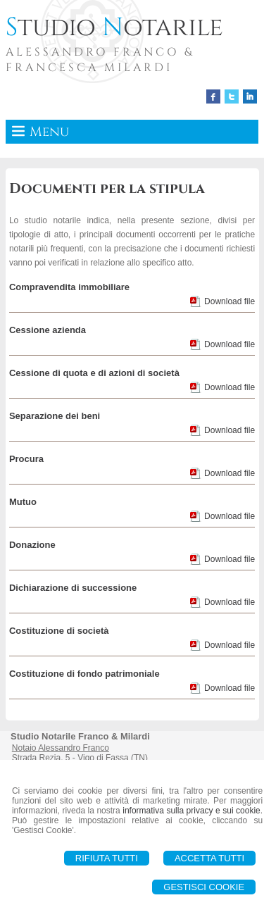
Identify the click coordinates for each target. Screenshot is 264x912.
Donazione (32, 544)
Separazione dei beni (54, 416)
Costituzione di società (59, 630)
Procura (26, 459)
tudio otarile (114, 27)
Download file (229, 301)
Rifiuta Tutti (106, 858)
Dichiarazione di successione (73, 587)
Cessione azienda (47, 330)
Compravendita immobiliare (69, 287)
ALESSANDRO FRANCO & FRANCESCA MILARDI (100, 59)
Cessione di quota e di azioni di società (94, 373)
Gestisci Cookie (203, 887)
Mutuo (23, 501)
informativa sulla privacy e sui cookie (191, 811)
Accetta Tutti (209, 858)
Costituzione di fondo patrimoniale (84, 673)
